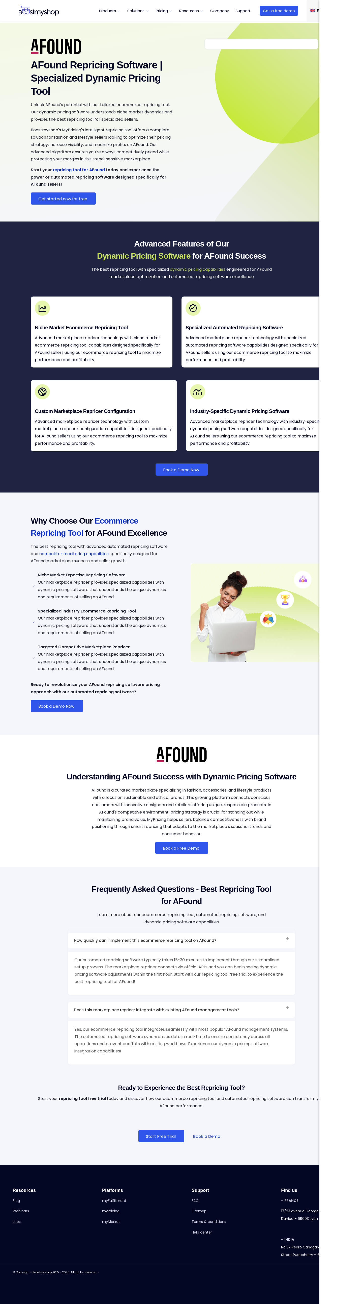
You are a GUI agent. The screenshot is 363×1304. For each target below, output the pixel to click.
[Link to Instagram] (339, 1273)
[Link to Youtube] (346, 1273)
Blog (16, 1202)
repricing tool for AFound (79, 170)
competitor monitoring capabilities (74, 554)
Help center (202, 1233)
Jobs (17, 1223)
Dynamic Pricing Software (144, 255)
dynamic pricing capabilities (197, 269)
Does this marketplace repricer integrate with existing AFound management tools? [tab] (182, 1010)
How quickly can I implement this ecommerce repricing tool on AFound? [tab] (182, 940)
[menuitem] (110, 10)
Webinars (21, 1212)
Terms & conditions (209, 1223)
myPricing (110, 1212)
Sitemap (199, 1212)
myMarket (111, 1223)
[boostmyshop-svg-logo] (39, 10)
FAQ (195, 1202)
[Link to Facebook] (324, 1273)
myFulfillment (114, 1202)
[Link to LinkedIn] (331, 1273)
